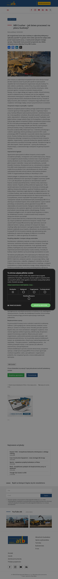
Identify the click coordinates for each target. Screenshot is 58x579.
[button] (29, 285)
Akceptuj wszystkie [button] (40, 305)
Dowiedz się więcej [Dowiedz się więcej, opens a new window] (17, 282)
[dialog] (29, 289)
